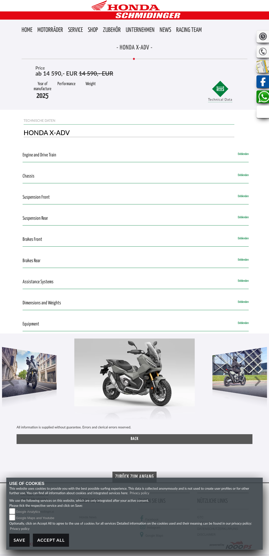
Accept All (51, 540)
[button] (50, 30)
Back (135, 439)
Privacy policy (139, 493)
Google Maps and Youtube (35, 518)
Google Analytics (28, 512)
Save (19, 540)
